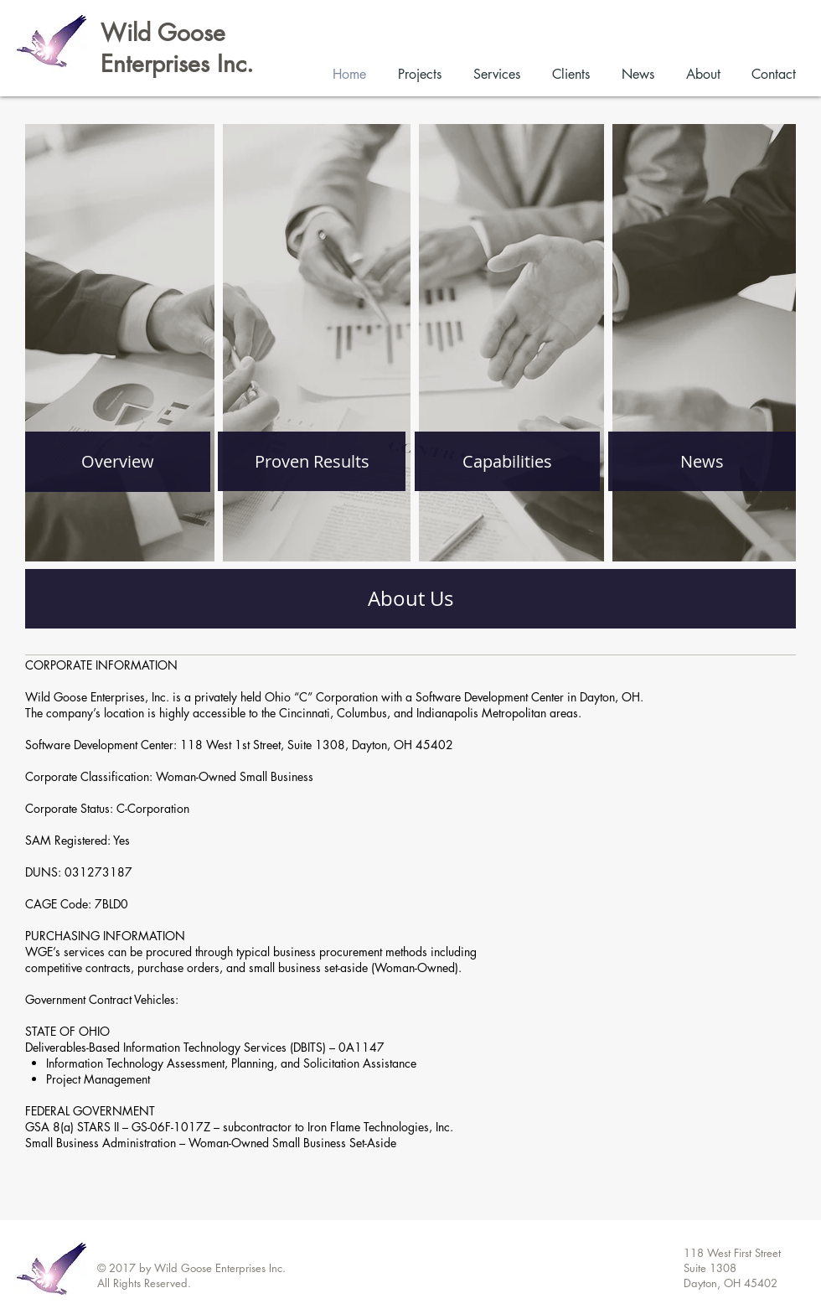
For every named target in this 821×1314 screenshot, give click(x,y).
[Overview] (117, 462)
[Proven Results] (311, 461)
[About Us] (410, 599)
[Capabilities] (507, 461)
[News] (702, 461)
